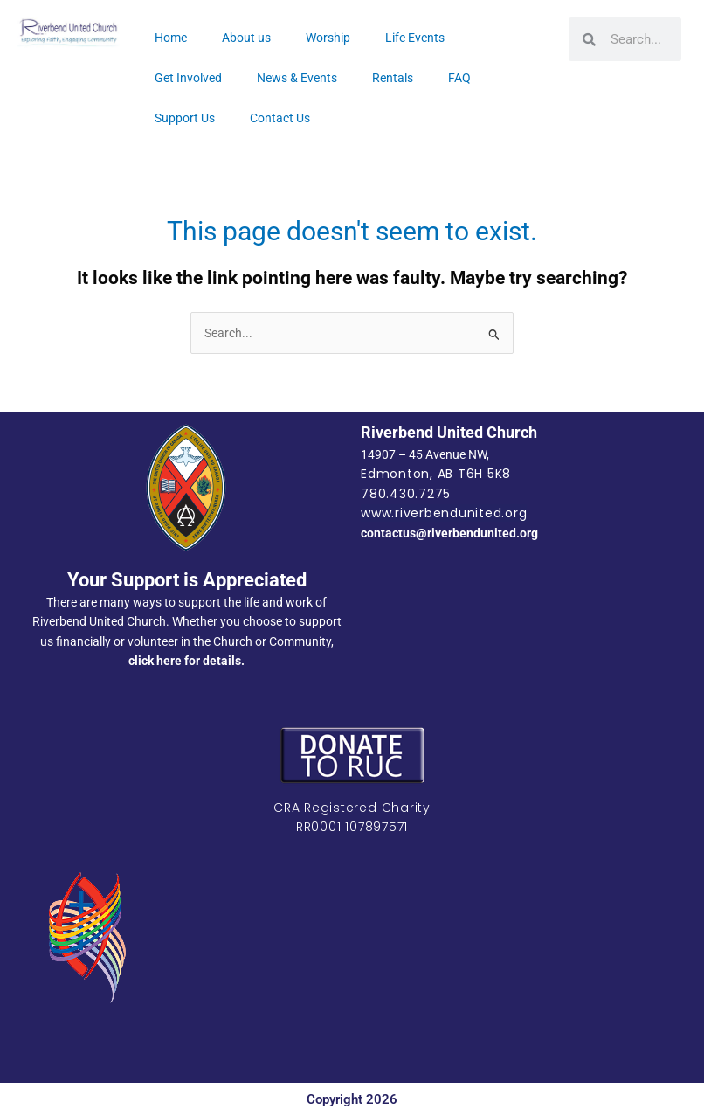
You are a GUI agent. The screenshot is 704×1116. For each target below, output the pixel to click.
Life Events (415, 38)
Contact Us (280, 118)
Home (171, 38)
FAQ (459, 78)
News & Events (297, 78)
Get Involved (188, 78)
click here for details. (186, 661)
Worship (328, 38)
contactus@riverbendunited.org (449, 533)
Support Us (185, 118)
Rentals (392, 78)
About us (246, 38)
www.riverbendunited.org (444, 513)
